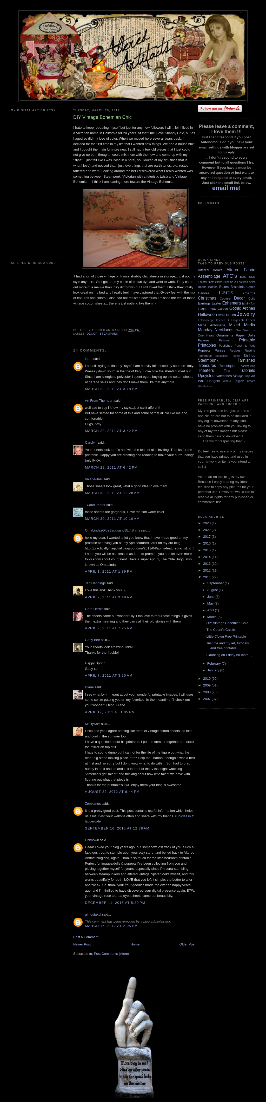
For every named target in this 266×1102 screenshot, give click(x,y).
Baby (243, 276)
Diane (89, 687)
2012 (207, 570)
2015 (207, 550)
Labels (250, 320)
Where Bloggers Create (239, 381)
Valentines (224, 376)
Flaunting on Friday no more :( (228, 655)
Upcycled (206, 375)
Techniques (227, 366)
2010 (207, 678)
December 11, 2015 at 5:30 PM (115, 903)
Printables (207, 345)
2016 (207, 543)
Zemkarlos (93, 804)
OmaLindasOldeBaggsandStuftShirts (112, 530)
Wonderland (205, 386)
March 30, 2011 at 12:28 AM (112, 493)
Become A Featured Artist (239, 282)
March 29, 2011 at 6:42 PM (111, 467)
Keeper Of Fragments (230, 320)
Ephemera (231, 303)
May (211, 603)
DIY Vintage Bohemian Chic (227, 623)
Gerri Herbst (94, 609)
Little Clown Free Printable (226, 636)
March (212, 617)
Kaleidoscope (206, 320)
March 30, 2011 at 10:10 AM (112, 519)
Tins (227, 371)
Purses (220, 350)
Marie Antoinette (211, 325)
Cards (226, 292)
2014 (207, 557)
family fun (248, 303)
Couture (225, 298)
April (211, 610)
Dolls (251, 298)
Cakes (251, 286)
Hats (220, 315)
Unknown (92, 840)
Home (135, 944)
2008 (207, 692)
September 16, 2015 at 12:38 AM (117, 828)
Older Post (187, 944)
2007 (207, 699)
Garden (223, 308)
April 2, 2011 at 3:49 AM (108, 597)
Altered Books (210, 270)
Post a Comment (85, 937)
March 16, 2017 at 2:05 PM (111, 926)
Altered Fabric (241, 270)
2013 (207, 564)
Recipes (235, 350)
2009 (207, 685)
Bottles (212, 286)
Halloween (207, 314)
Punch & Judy (245, 345)
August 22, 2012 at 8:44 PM (112, 792)
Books (202, 286)
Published (225, 345)
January (213, 670)
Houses (230, 315)
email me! (226, 187)
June (211, 597)
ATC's (230, 276)
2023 (207, 523)
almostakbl (93, 914)
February (214, 663)
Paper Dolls (245, 335)
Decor (92, 333)
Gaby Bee (93, 640)
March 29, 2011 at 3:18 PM (111, 389)
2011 (207, 577)
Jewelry (246, 314)
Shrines (249, 356)
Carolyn (91, 442)
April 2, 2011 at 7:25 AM (108, 628)
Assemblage (209, 276)
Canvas (203, 293)
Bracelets (237, 287)
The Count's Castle (220, 630)
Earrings (204, 303)
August (213, 590)
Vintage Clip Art (244, 376)
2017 (207, 537)
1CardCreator (95, 505)
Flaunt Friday (207, 308)
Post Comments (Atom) (111, 954)
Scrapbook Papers (227, 355)
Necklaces (224, 330)
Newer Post (82, 944)
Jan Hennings (95, 583)
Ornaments (224, 335)
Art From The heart (99, 401)
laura (88, 359)
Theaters (206, 370)
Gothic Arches (242, 308)
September (216, 583)
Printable (247, 340)
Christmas (207, 298)
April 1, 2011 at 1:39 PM (109, 571)
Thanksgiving (247, 366)
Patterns (203, 340)
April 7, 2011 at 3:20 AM (108, 675)
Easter (216, 303)
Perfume (224, 340)
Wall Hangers (209, 381)
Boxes (224, 287)
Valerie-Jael (94, 479)
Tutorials (247, 370)
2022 (207, 530)
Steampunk (108, 333)
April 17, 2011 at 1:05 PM (110, 712)
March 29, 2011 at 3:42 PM (111, 431)
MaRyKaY (92, 724)
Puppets (204, 350)
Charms (249, 293)
